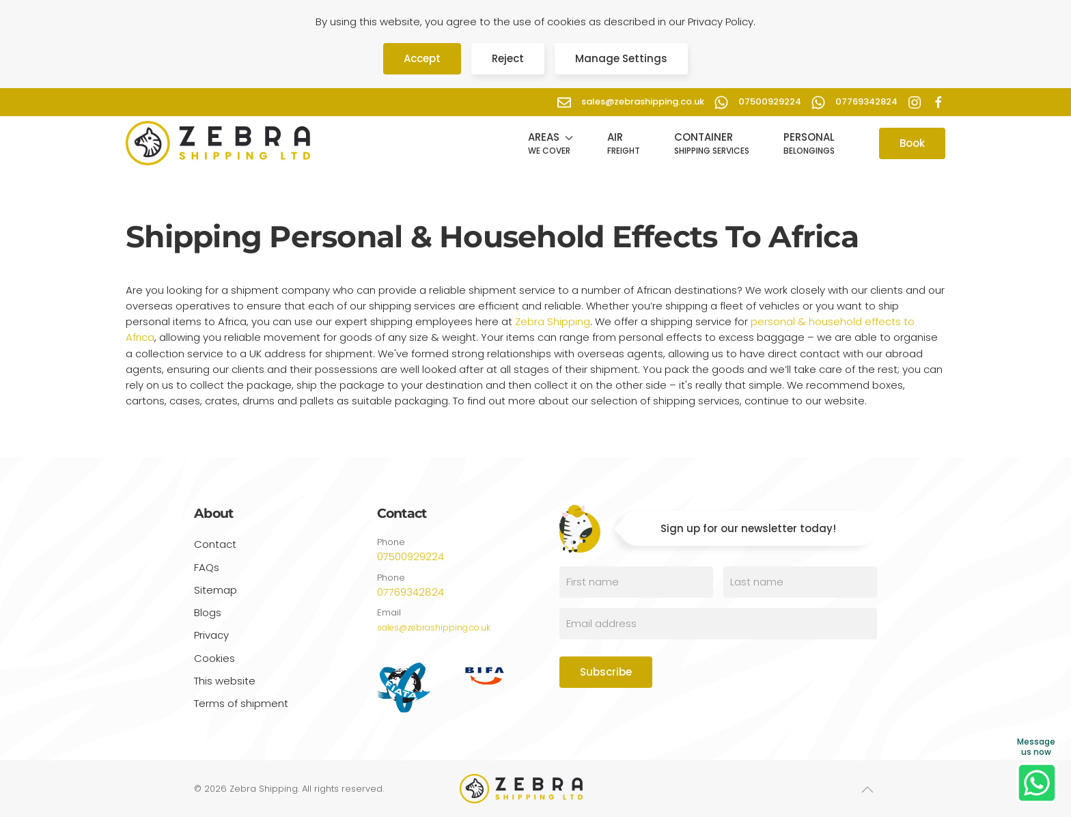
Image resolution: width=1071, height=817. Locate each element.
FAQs (206, 567)
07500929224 (410, 556)
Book (912, 143)
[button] (550, 143)
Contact (215, 544)
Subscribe (606, 672)
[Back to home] (218, 143)
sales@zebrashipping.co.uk (433, 627)
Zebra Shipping (552, 321)
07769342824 (410, 592)
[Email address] (718, 623)
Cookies (214, 660)
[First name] (636, 582)
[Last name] (800, 582)
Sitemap (215, 590)
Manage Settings (621, 58)
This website (224, 683)
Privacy (211, 637)
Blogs (207, 612)
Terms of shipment (241, 705)
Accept (422, 58)
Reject (508, 58)
